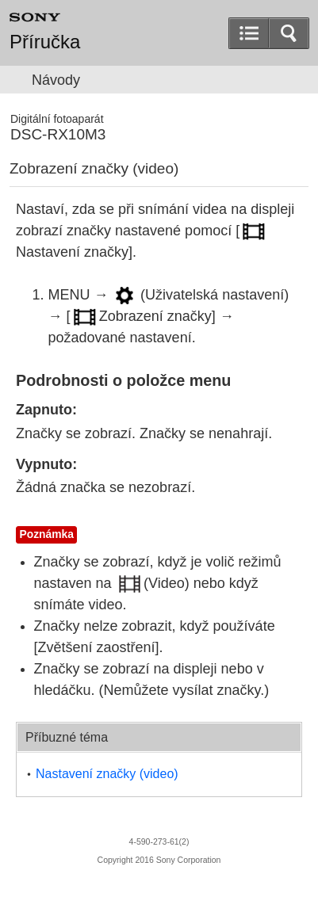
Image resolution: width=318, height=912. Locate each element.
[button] (288, 33)
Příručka (45, 42)
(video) (107, 773)
